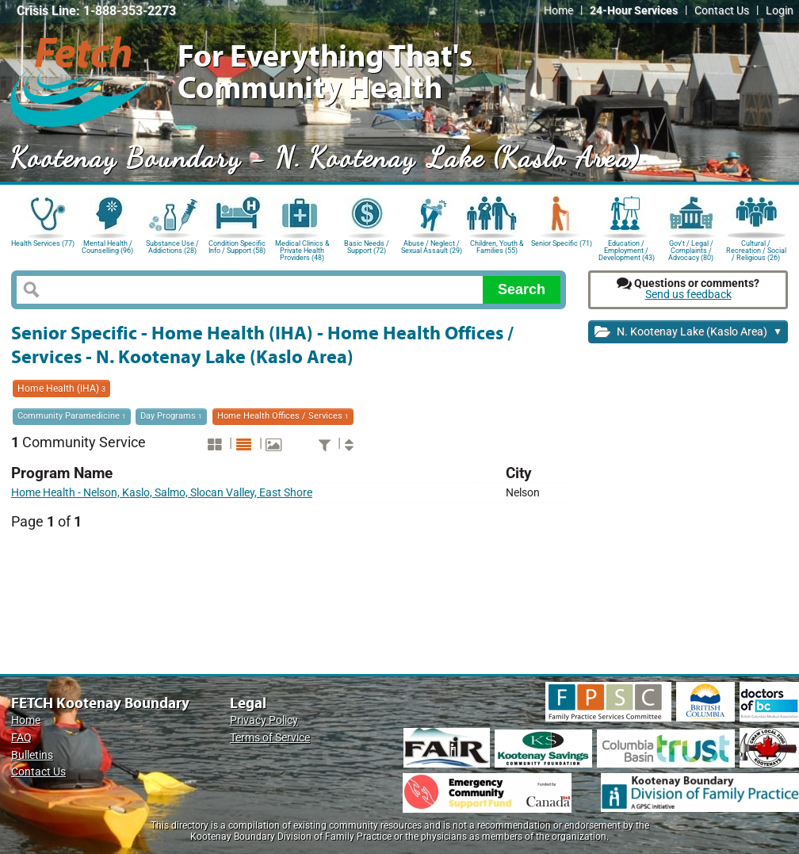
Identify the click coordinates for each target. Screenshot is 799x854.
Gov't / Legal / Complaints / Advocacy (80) (690, 249)
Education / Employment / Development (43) (626, 249)
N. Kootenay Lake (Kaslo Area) (688, 332)
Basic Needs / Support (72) (366, 247)
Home (558, 10)
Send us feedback (688, 294)
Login (779, 10)
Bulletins (32, 755)
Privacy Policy (264, 720)
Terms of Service (270, 738)
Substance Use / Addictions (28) (172, 247)
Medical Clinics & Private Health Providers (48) (302, 249)
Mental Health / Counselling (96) (107, 247)
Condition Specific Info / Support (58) (237, 247)
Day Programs (171, 416)
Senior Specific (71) (561, 243)
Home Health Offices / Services (283, 416)
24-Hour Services (634, 10)
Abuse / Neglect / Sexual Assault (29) (431, 247)
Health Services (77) (43, 243)
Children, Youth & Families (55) (497, 247)
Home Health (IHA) (61, 388)
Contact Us (721, 10)
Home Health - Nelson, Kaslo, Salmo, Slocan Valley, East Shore (161, 493)
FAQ (21, 738)
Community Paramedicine (71, 416)
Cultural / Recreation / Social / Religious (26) (756, 249)
